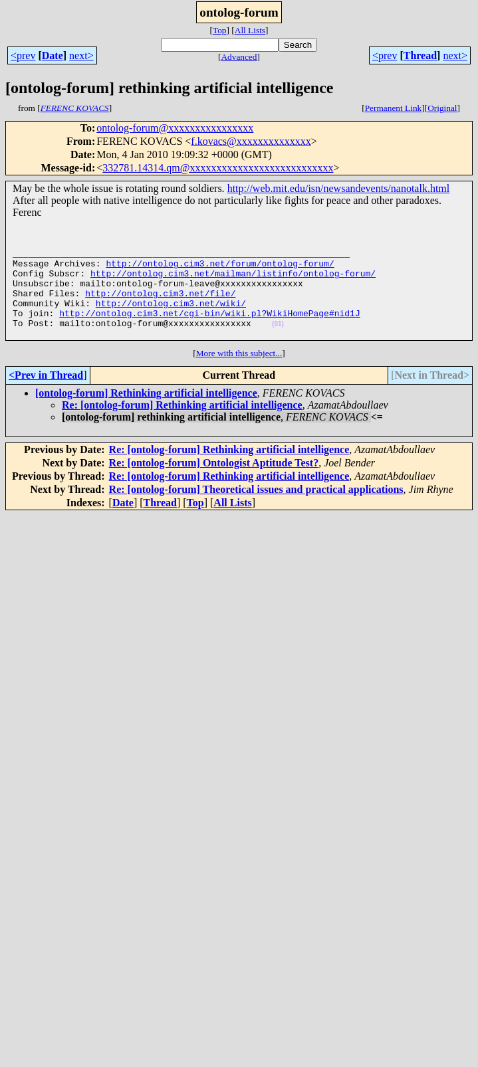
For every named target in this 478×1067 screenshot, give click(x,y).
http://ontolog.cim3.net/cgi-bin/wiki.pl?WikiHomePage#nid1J (209, 329)
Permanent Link (393, 108)
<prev (23, 55)
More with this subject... (239, 373)
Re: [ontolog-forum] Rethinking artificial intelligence (182, 425)
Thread (420, 55)
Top (220, 30)
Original (442, 108)
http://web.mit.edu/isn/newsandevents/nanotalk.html (338, 188)
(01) (278, 341)
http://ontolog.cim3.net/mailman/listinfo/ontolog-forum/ (233, 281)
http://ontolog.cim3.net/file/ (160, 305)
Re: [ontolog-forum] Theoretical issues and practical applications (256, 509)
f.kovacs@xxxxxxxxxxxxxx (251, 141)
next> (81, 55)
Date (52, 55)
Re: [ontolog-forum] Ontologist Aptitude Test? (214, 482)
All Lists (250, 30)
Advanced (239, 57)
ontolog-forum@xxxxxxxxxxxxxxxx (174, 128)
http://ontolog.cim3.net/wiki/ (171, 317)
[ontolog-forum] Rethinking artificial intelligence (146, 413)
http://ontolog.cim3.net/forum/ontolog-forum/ (220, 269)
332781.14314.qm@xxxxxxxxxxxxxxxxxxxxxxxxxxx (217, 167)
